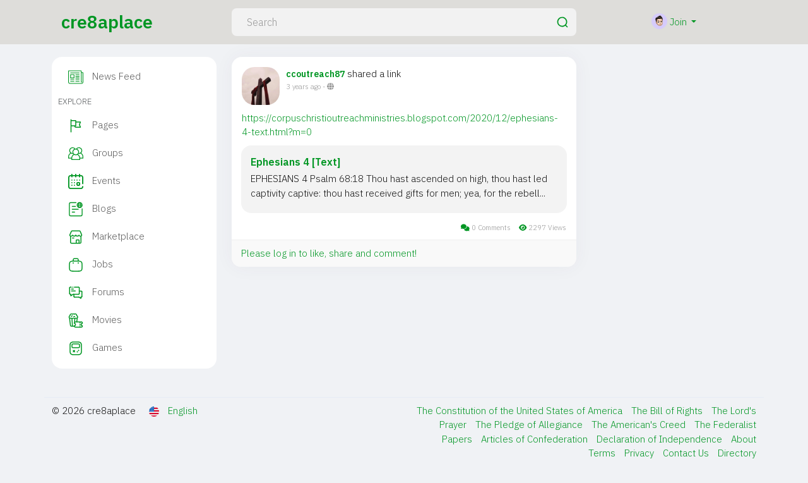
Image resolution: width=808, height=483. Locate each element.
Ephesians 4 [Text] (295, 162)
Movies (95, 320)
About (743, 439)
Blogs (92, 209)
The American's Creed (639, 425)
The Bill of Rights (668, 411)
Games (95, 348)
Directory (737, 453)
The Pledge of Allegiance (530, 425)
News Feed (104, 77)
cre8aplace (107, 22)
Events (94, 181)
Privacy (640, 453)
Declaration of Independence (661, 439)
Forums (96, 292)
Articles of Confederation (535, 439)
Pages (93, 125)
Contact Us (687, 453)
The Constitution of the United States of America (521, 411)
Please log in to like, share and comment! (329, 253)
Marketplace (106, 237)
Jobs (90, 264)
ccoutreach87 (315, 74)
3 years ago (303, 86)
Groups (95, 153)
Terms (603, 453)
